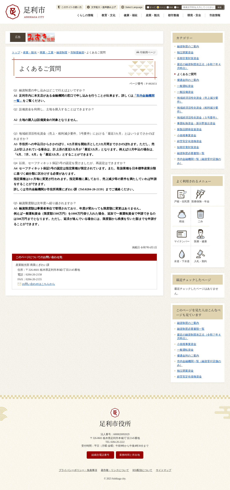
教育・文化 (108, 15)
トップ (16, 52)
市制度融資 (77, 52)
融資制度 (61, 52)
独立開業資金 (185, 52)
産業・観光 (153, 15)
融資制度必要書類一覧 (190, 153)
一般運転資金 (185, 86)
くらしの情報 (85, 15)
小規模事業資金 (186, 135)
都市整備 (173, 15)
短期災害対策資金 (188, 147)
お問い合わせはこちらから (38, 283)
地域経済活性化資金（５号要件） (197, 117)
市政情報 (214, 15)
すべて (153, 7)
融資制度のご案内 (188, 46)
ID (178, 7)
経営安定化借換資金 (189, 141)
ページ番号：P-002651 (143, 83)
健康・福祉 (130, 15)
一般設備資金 (185, 92)
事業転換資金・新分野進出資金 (196, 123)
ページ (163, 7)
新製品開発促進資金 (189, 129)
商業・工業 (46, 52)
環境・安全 (194, 15)
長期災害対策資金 (188, 58)
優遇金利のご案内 (188, 79)
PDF (171, 7)
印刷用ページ (148, 52)
